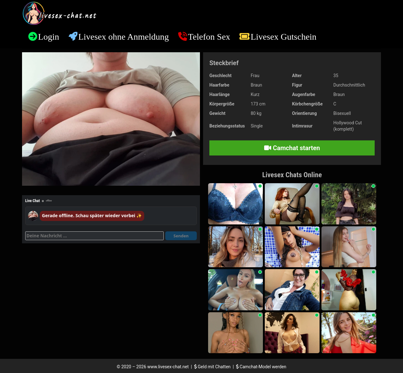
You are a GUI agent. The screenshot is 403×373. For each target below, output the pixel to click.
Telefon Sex (209, 37)
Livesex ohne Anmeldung (123, 37)
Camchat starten (292, 148)
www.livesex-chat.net (168, 366)
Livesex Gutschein (283, 37)
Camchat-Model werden (261, 366)
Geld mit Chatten (213, 366)
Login (48, 37)
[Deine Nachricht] (94, 235)
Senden (181, 236)
